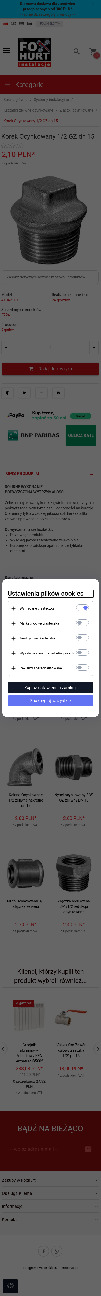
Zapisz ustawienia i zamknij (50, 687)
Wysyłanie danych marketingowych (47, 653)
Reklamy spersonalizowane (41, 668)
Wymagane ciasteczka (37, 608)
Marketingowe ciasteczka (39, 623)
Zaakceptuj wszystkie (50, 700)
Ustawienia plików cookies (46, 593)
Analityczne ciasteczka (37, 638)
